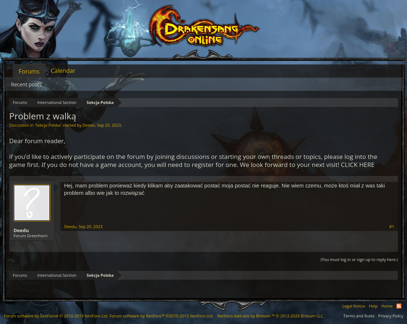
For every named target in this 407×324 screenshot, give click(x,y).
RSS (399, 306)
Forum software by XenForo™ (162, 316)
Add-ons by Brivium (270, 316)
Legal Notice (353, 306)
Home (387, 306)
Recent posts (26, 84)
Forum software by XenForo (56, 316)
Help (373, 306)
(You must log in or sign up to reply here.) (359, 259)
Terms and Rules (358, 316)
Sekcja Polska (48, 125)
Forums (29, 71)
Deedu (88, 125)
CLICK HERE (358, 164)
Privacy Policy (390, 316)
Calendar (63, 71)
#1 (391, 226)
